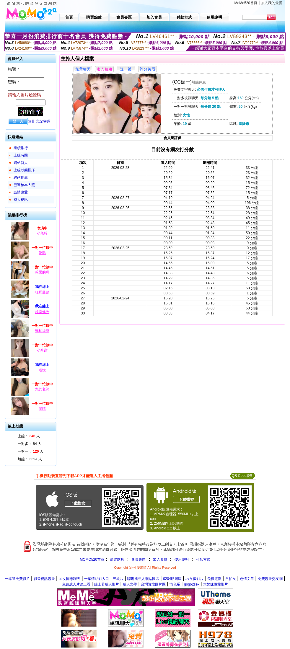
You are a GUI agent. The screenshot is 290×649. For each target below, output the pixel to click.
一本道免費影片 (17, 579)
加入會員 (160, 559)
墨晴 (42, 409)
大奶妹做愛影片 (215, 584)
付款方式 (203, 559)
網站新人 (21, 163)
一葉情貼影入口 (96, 579)
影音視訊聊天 (44, 579)
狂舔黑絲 (42, 292)
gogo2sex (191, 584)
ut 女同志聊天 (69, 579)
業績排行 (21, 148)
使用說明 (182, 559)
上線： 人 (29, 436)
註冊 (31, 121)
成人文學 (130, 584)
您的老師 (42, 389)
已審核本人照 (24, 185)
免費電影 (214, 579)
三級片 (118, 579)
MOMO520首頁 (92, 559)
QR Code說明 (242, 476)
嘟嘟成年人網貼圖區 (143, 579)
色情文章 (247, 579)
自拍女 (230, 579)
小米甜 (42, 350)
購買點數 (116, 559)
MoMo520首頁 (245, 3)
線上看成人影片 (106, 584)
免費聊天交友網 (270, 579)
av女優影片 (194, 579)
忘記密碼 (43, 121)
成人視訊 (21, 200)
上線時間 (21, 155)
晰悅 (42, 370)
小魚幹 (42, 233)
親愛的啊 (42, 272)
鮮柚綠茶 (42, 331)
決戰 (42, 253)
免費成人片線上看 (76, 584)
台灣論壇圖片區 (153, 584)
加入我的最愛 (271, 3)
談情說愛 (21, 192)
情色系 (175, 584)
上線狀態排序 (24, 170)
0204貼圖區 (172, 579)
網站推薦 (21, 177)
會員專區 (138, 559)
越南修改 (42, 312)
